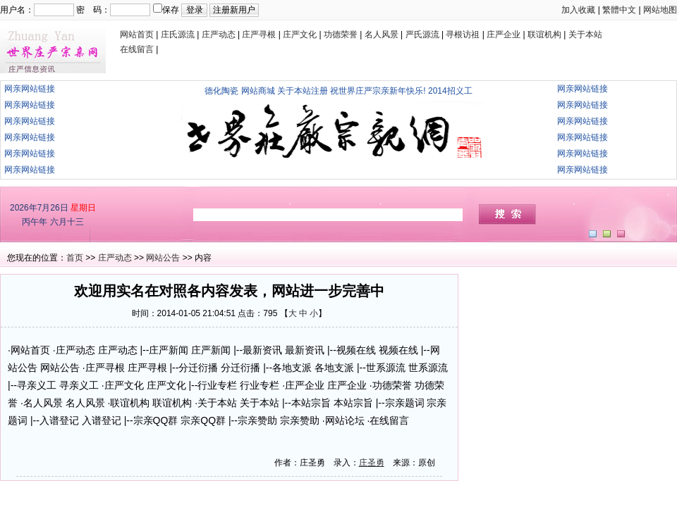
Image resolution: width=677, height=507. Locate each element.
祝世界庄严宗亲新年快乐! (377, 91)
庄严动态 (219, 34)
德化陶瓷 (221, 91)
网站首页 (137, 34)
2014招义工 (450, 91)
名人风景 (381, 34)
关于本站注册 (302, 91)
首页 (74, 258)
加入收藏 (578, 10)
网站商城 (258, 91)
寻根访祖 (463, 34)
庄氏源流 (178, 34)
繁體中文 (619, 10)
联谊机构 (544, 34)
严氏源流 (422, 34)
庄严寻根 (259, 34)
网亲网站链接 (29, 89)
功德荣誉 (341, 34)
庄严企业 (503, 34)
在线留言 (137, 49)
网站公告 (163, 258)
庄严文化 (300, 34)
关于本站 (585, 34)
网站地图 (660, 10)
